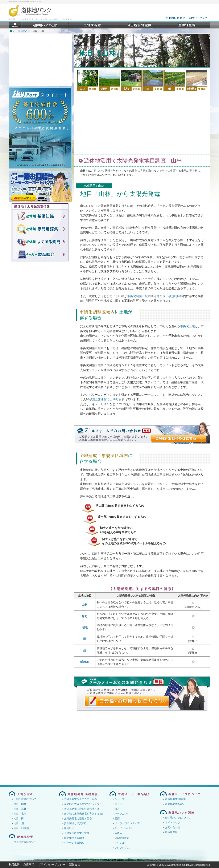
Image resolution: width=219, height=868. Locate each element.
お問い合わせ (172, 827)
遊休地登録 (171, 832)
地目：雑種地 (21, 828)
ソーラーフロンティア (127, 823)
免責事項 (28, 864)
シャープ (120, 799)
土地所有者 (22, 31)
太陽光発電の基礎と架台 (78, 818)
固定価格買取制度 (74, 837)
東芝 (117, 808)
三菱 (117, 818)
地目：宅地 (20, 813)
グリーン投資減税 (74, 842)
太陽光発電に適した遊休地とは (81, 808)
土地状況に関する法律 (76, 833)
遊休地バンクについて (177, 817)
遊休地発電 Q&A (174, 804)
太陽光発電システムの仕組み (80, 799)
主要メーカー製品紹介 (134, 794)
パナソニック (122, 813)
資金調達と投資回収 (75, 823)
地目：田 (19, 818)
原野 (85, 616)
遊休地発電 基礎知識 (82, 794)
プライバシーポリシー (51, 864)
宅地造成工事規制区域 (168, 296)
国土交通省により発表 (106, 399)
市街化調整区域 (137, 296)
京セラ (118, 804)
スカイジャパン (123, 828)
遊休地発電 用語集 (175, 799)
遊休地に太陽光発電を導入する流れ (84, 813)
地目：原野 (20, 808)
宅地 (85, 627)
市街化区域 (187, 326)
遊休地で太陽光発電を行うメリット (84, 804)
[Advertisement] (142, 122)
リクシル (120, 842)
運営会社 (74, 864)
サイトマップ (172, 822)
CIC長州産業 (122, 837)
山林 (85, 604)
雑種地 (84, 662)
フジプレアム (122, 847)
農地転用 (69, 828)
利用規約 (14, 864)
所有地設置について (25, 841)
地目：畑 (19, 823)
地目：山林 (20, 804)
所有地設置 (25, 837)
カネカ (118, 833)
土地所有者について (25, 799)
